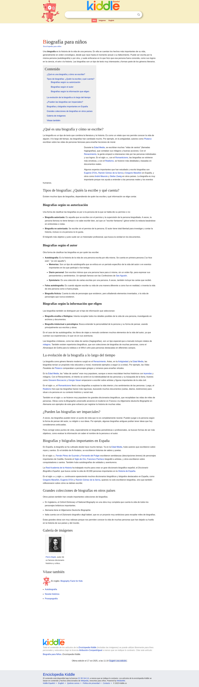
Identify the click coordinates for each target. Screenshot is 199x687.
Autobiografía (51, 589)
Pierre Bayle (51, 557)
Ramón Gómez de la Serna (110, 173)
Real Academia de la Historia (59, 468)
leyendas (148, 373)
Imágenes (102, 20)
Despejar (133, 15)
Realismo (109, 161)
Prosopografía (51, 599)
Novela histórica (52, 594)
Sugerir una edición (118, 661)
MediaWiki (121, 681)
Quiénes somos (73, 683)
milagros (47, 344)
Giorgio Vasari (74, 380)
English (111, 20)
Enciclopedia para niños (52, 46)
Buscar (139, 14)
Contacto (106, 683)
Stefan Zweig (116, 176)
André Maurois (101, 176)
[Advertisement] (99, 30)
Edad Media (99, 147)
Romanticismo (121, 157)
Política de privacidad (91, 683)
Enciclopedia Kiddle (87, 647)
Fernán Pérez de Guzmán (67, 456)
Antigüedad (123, 361)
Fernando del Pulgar (90, 456)
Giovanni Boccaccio (57, 380)
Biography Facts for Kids (72, 581)
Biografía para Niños (52, 654)
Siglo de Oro (80, 459)
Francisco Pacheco (95, 459)
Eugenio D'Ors (90, 173)
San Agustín (121, 276)
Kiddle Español (49, 683)
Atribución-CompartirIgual (90, 650)
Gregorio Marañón (133, 173)
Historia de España (126, 471)
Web (94, 20)
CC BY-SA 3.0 (83, 678)
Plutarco (148, 139)
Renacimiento (90, 154)
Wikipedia (85, 681)
